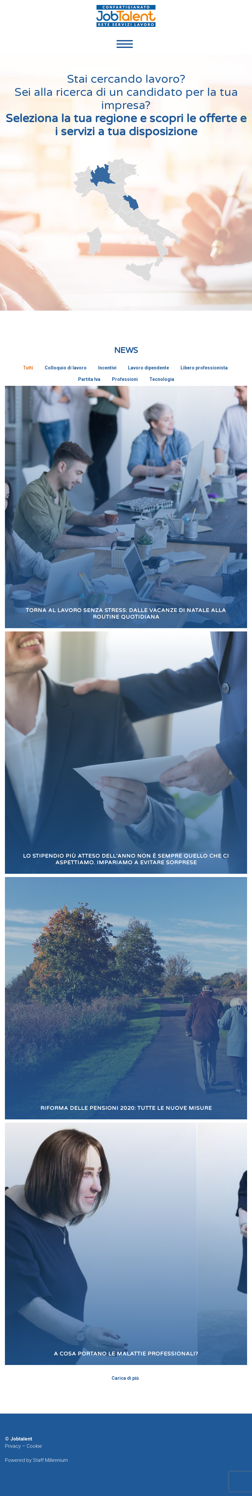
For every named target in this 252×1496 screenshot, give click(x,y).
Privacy (13, 1446)
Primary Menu (124, 44)
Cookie (34, 1446)
